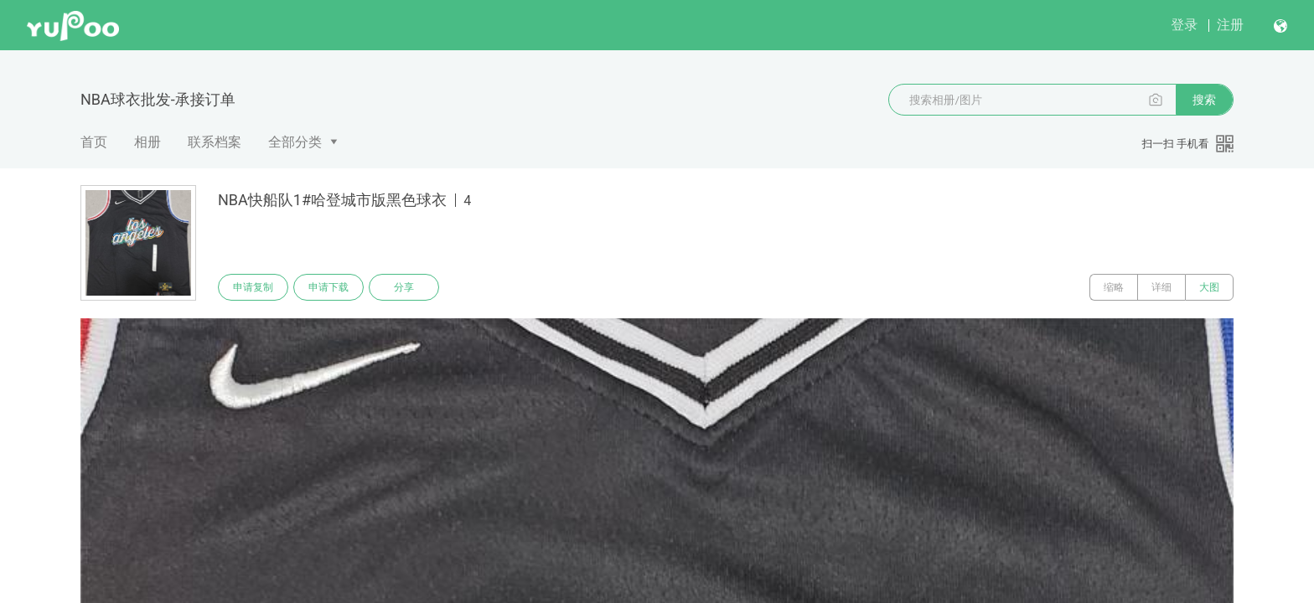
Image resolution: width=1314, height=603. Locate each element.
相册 (147, 142)
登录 (1184, 25)
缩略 (1114, 287)
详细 (1161, 287)
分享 (404, 287)
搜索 (1204, 99)
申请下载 (328, 287)
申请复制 (253, 287)
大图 (1209, 287)
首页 (93, 142)
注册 (1230, 25)
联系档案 (214, 142)
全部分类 (295, 142)
